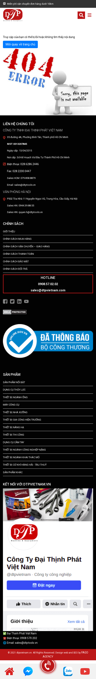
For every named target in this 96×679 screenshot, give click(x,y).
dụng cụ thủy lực (14, 389)
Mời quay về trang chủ (20, 44)
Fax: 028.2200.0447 (19, 171)
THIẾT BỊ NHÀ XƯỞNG (15, 412)
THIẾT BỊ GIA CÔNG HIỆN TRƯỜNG (22, 419)
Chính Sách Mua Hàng (17, 238)
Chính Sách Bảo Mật (16, 261)
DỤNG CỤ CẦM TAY (13, 442)
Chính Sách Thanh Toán (18, 253)
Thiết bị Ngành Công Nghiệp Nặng (24, 449)
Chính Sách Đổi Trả (15, 268)
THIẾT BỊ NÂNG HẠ (13, 427)
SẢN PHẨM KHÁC (13, 472)
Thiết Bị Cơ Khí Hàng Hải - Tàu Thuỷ (25, 464)
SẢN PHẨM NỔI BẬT (14, 382)
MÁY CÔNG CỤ (11, 404)
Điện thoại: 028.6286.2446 (23, 164)
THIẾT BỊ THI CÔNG (13, 434)
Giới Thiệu (9, 231)
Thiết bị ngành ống (15, 397)
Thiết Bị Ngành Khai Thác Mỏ (21, 457)
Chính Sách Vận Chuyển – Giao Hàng (26, 246)
